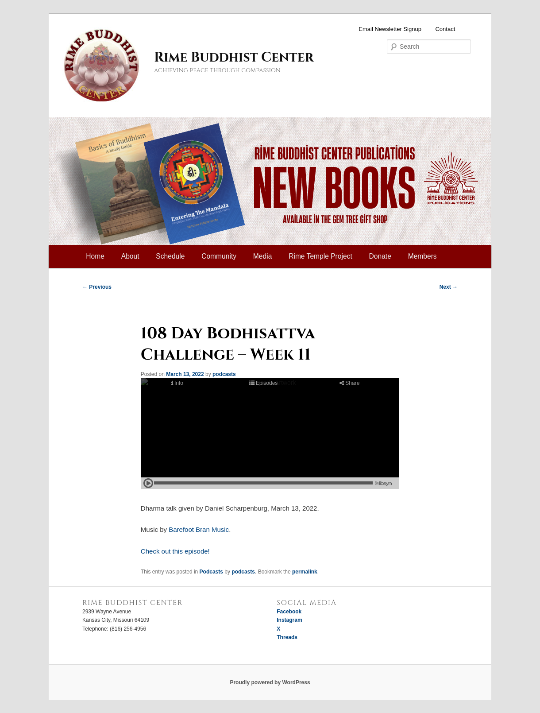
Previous (97, 287)
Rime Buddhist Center (233, 57)
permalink (304, 572)
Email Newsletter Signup (390, 29)
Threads (287, 637)
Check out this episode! (175, 551)
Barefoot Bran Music (199, 529)
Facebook (289, 611)
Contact (445, 29)
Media (262, 256)
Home (95, 256)
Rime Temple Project (320, 256)
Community (218, 256)
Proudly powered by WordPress (270, 682)
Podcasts (211, 572)
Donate (380, 256)
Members (422, 256)
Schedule (170, 256)
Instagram (289, 620)
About (130, 256)
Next (449, 287)
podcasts (224, 374)
